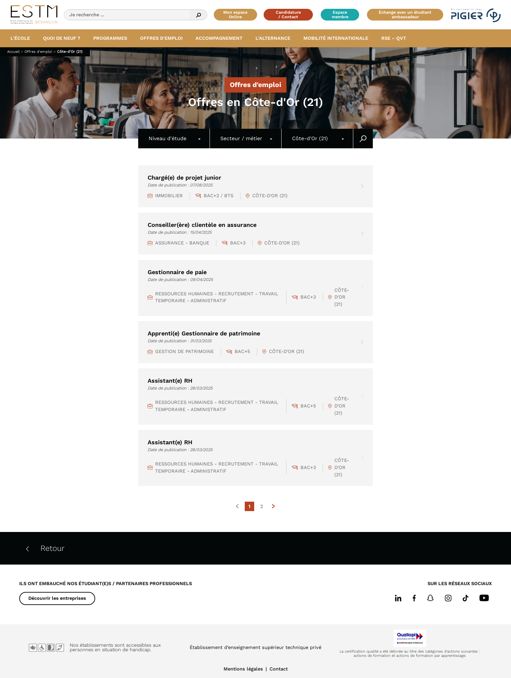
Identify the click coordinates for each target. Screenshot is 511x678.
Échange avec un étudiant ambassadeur (405, 14)
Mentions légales (243, 669)
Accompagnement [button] (219, 38)
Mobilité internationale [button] (335, 38)
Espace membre (340, 14)
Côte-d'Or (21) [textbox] (310, 138)
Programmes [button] (110, 38)
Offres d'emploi (38, 52)
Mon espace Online (235, 14)
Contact (279, 669)
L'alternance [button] (273, 38)
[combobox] (174, 138)
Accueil (14, 52)
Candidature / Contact (288, 14)
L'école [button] (20, 38)
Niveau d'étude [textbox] (167, 138)
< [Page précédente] (237, 506)
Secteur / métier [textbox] (241, 138)
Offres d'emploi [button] (161, 38)
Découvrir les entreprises (57, 598)
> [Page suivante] (273, 506)
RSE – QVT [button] (393, 38)
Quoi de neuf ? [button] (61, 38)
